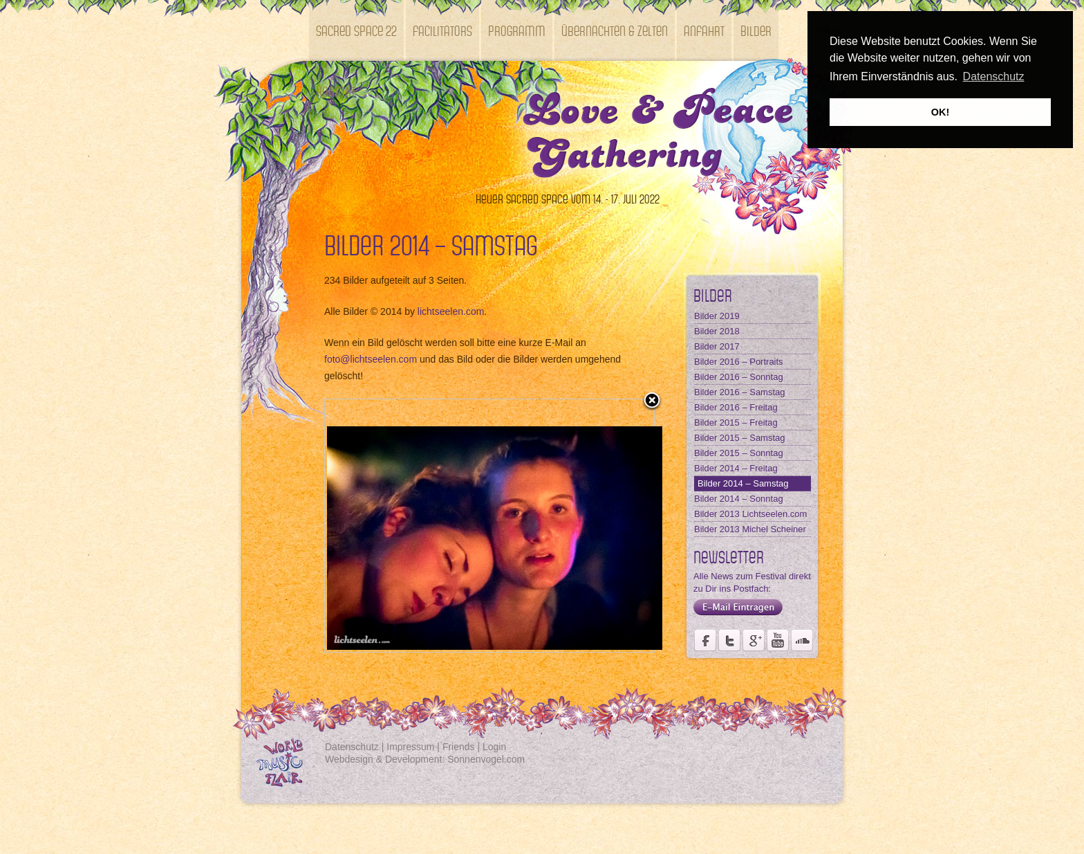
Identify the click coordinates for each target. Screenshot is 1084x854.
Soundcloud (802, 640)
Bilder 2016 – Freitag (736, 407)
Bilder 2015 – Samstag (739, 438)
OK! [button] (940, 112)
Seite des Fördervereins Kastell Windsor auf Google (753, 640)
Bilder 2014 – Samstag (743, 483)
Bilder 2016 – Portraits (738, 361)
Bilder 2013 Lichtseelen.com (750, 514)
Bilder (756, 30)
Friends (458, 746)
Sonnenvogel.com (486, 759)
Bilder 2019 (717, 316)
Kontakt (335, 91)
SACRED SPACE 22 (356, 30)
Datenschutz (352, 746)
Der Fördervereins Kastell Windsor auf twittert (729, 640)
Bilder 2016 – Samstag (739, 392)
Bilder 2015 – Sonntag (738, 453)
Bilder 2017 (717, 346)
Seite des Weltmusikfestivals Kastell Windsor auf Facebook (705, 640)
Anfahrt (704, 30)
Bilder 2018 (717, 331)
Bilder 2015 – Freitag (736, 422)
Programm (516, 30)
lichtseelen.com (451, 311)
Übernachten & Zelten (614, 30)
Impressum (410, 746)
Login (494, 746)
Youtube (778, 640)
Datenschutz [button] (994, 76)
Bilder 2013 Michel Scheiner (750, 529)
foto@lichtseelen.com (370, 359)
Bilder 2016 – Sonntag (738, 377)
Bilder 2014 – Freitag (736, 468)
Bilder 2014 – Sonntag (738, 498)
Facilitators (442, 30)
